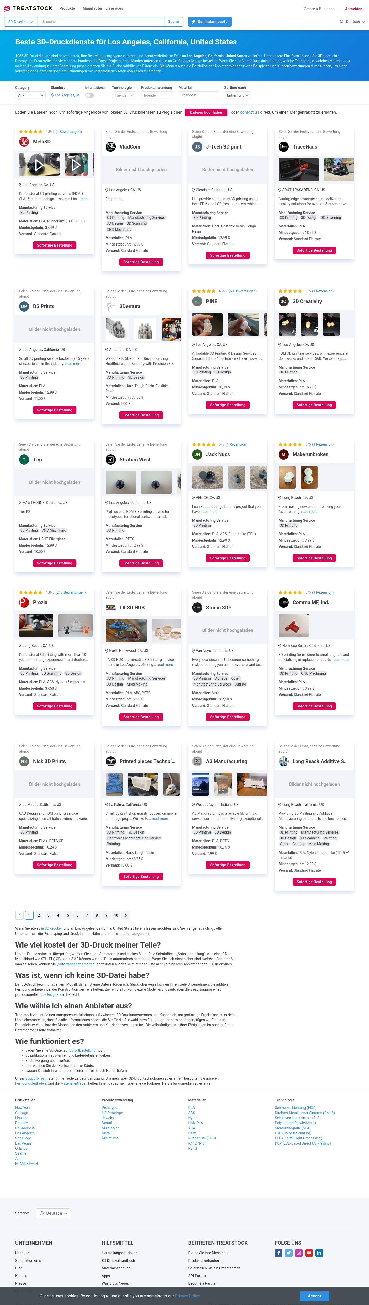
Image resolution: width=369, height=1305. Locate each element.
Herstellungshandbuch (119, 1253)
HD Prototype (112, 1113)
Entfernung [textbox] (235, 95)
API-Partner (197, 1276)
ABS (191, 1113)
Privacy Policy (187, 1296)
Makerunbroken (310, 454)
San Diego (23, 1138)
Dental (107, 1123)
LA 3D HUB (132, 608)
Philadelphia (25, 1128)
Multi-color (110, 1128)
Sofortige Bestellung (54, 245)
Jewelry (108, 1118)
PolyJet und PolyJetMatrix (295, 1123)
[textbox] (122, 95)
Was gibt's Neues (115, 1283)
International (95, 88)
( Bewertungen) (69, 131)
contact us (249, 112)
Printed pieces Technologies (152, 761)
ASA (191, 1128)
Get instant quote (210, 22)
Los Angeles (25, 1133)
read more (73, 364)
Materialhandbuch (116, 1268)
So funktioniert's (28, 1261)
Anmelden (353, 9)
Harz (192, 1133)
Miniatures (110, 1138)
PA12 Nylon (197, 1143)
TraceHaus (305, 147)
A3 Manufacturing (226, 761)
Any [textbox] (21, 95)
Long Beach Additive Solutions (327, 761)
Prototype (109, 1108)
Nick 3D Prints (49, 761)
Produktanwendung (156, 88)
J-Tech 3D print (224, 147)
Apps (106, 1276)
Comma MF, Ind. (311, 602)
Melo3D (42, 142)
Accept (314, 1296)
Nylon (193, 1118)
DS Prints (43, 306)
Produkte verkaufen (203, 1261)
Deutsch (352, 22)
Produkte (67, 8)
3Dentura (130, 306)
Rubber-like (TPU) (202, 1138)
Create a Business (319, 9)
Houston (22, 1118)
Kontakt (21, 1276)
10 (116, 915)
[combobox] (100, 21)
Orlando (21, 1148)
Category (22, 88)
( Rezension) (323, 291)
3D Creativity (307, 301)
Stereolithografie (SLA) (293, 1128)
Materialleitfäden (73, 1083)
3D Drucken (20, 22)
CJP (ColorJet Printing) (293, 1133)
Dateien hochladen (206, 112)
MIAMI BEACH (26, 1164)
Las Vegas (23, 1143)
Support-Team (36, 1078)
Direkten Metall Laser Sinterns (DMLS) (305, 1113)
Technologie (122, 88)
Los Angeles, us (67, 95)
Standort (58, 88)
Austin (20, 1158)
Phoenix (21, 1123)
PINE (211, 301)
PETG (192, 1148)
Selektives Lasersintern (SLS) (298, 1118)
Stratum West (135, 459)
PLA (191, 1108)
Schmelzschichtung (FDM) (295, 1108)
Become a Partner (202, 1283)
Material (185, 88)
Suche (173, 22)
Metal (106, 1133)
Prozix (40, 602)
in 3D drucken (52, 928)
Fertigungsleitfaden (30, 1083)
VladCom (130, 147)
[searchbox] (199, 95)
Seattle (20, 1153)
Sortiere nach (235, 88)
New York (22, 1108)
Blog (18, 1268)
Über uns (22, 1253)
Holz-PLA (195, 1123)
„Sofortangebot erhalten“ (76, 964)
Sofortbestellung (82, 1050)
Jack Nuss (218, 454)
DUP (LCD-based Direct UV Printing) (303, 1143)
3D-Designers (50, 994)
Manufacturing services (103, 8)
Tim (37, 459)
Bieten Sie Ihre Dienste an (208, 1253)
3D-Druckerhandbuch (118, 1261)
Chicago (21, 1113)
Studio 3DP (219, 608)
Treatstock (28, 9)
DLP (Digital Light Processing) (298, 1138)
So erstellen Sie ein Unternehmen (214, 1268)
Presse (20, 1283)
